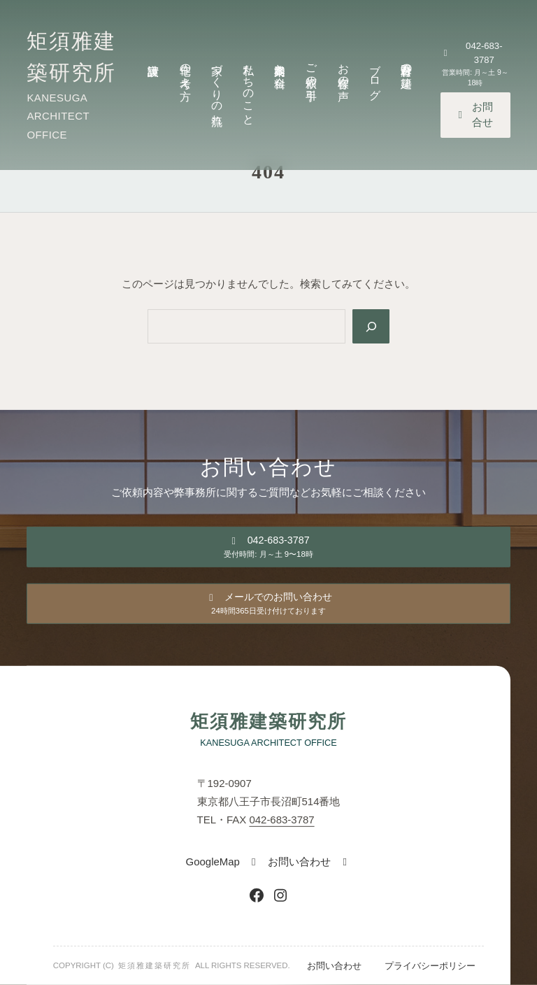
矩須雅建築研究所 (268, 721)
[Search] (370, 326)
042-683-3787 (281, 819)
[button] (475, 68)
